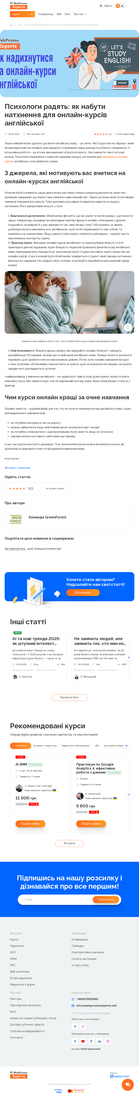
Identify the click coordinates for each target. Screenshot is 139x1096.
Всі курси (69, 843)
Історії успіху (80, 965)
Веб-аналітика (19, 971)
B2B (59, 14)
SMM (13, 958)
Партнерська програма (25, 1005)
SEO (13, 952)
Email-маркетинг (21, 978)
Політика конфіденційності (27, 1031)
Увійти (106, 5)
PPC (12, 965)
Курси (14, 939)
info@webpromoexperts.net (94, 1005)
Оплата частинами (84, 958)
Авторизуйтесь (15, 548)
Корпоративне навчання (88, 952)
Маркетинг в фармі (22, 984)
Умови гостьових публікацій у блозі (33, 1018)
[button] (129, 657)
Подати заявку (30, 823)
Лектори (15, 999)
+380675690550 (85, 999)
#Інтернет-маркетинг (18, 467)
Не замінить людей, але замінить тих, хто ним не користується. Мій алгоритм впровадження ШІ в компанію (99, 641)
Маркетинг (17, 946)
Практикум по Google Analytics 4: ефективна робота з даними (98, 768)
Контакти (16, 1037)
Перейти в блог (69, 697)
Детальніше (83, 592)
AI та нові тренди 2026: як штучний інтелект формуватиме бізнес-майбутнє (36, 641)
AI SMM (29, 764)
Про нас (78, 14)
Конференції (45, 14)
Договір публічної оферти (27, 1024)
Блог (67, 14)
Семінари (78, 946)
